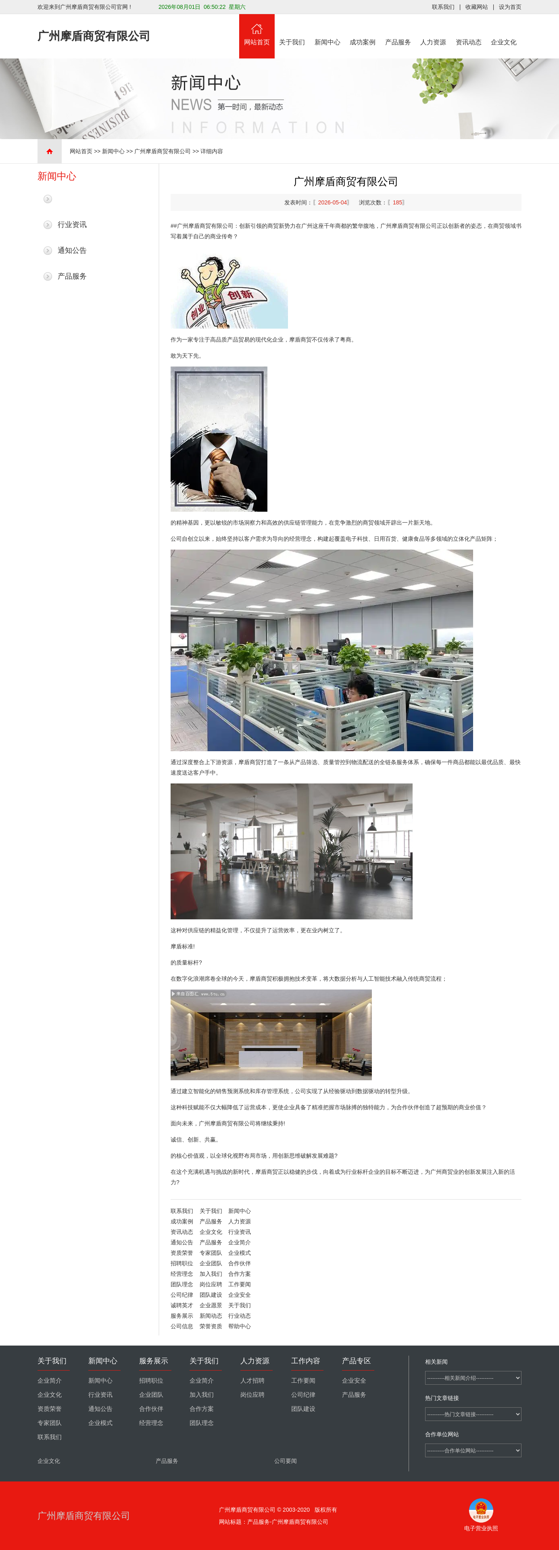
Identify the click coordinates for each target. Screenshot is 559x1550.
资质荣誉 (182, 1253)
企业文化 (504, 30)
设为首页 (510, 7)
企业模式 (239, 1253)
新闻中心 (327, 30)
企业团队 (211, 1263)
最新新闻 (72, 199)
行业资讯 (72, 225)
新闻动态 (211, 1315)
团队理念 (182, 1284)
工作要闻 (239, 1284)
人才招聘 (252, 1380)
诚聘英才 (182, 1305)
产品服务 (398, 30)
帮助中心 (239, 1326)
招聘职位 (182, 1263)
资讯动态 (468, 30)
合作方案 (239, 1274)
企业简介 (239, 1242)
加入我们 (211, 1274)
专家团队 (211, 1253)
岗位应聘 (211, 1284)
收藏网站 (476, 7)
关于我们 (292, 30)
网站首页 (257, 30)
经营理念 (182, 1274)
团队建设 (211, 1295)
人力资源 (433, 30)
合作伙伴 (239, 1263)
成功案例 (363, 30)
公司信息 (182, 1326)
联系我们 (443, 7)
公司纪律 (182, 1295)
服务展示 (182, 1315)
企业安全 (239, 1295)
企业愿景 (211, 1305)
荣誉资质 (211, 1326)
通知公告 (72, 250)
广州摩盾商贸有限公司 (162, 151)
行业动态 (239, 1315)
